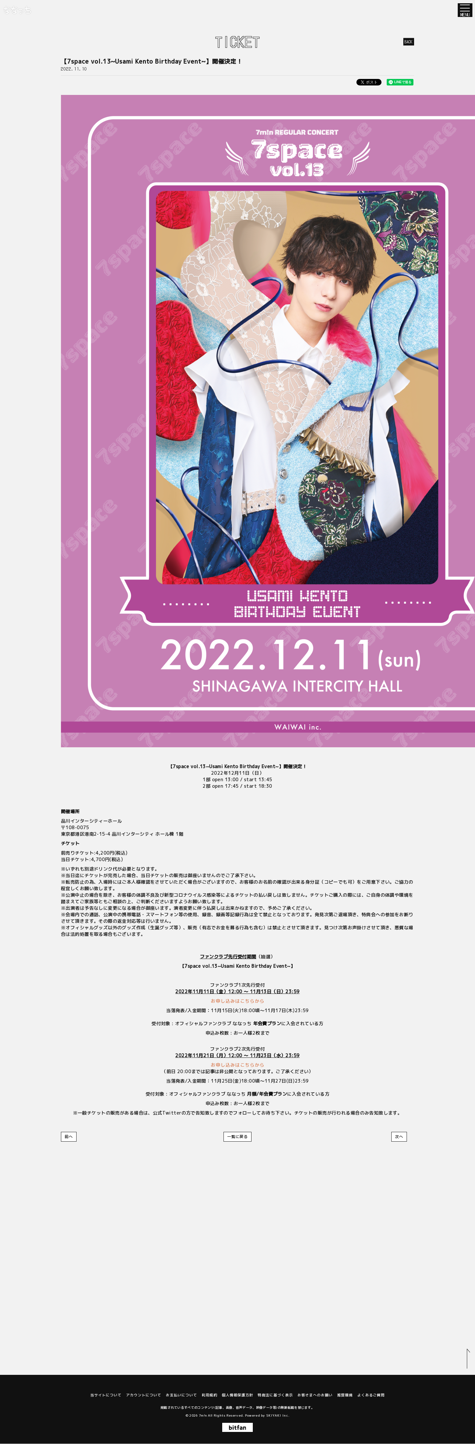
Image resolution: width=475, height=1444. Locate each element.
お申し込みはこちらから (238, 1001)
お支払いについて (181, 1395)
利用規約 (209, 1395)
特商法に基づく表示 (275, 1395)
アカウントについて (143, 1395)
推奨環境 (345, 1395)
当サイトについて (106, 1395)
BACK (409, 41)
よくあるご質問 (371, 1395)
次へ (399, 1136)
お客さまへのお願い (315, 1395)
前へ (69, 1136)
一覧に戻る (237, 1136)
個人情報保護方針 (237, 1395)
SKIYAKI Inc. (278, 1415)
